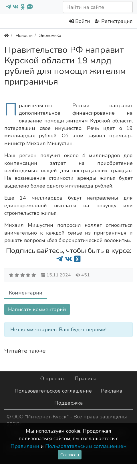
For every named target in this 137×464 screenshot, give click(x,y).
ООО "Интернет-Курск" (40, 416)
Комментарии (25, 292)
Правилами (25, 446)
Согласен (69, 455)
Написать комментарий (37, 309)
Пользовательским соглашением (86, 446)
